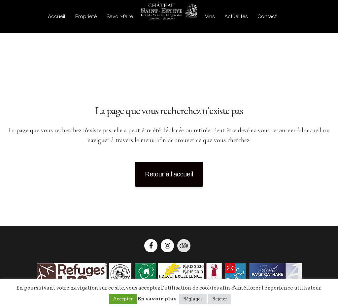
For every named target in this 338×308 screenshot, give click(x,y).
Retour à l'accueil (169, 174)
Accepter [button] (123, 298)
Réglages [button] (193, 298)
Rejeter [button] (219, 298)
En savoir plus (157, 299)
